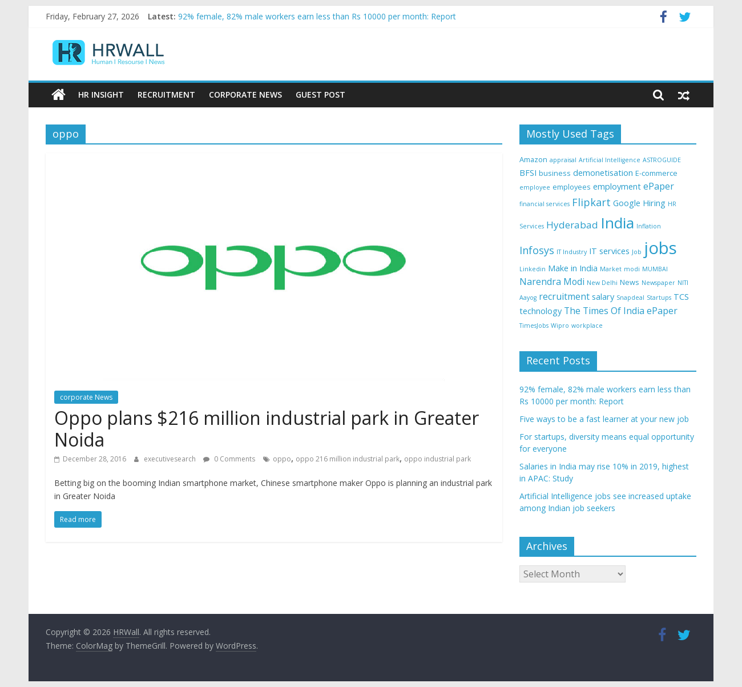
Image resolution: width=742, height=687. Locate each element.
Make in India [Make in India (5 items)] (573, 268)
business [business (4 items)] (555, 173)
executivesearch (170, 459)
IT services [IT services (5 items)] (609, 251)
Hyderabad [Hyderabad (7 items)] (572, 224)
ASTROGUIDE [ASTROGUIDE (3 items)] (662, 160)
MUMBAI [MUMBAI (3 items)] (655, 269)
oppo (282, 459)
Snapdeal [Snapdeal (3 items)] (630, 298)
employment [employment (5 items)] (617, 186)
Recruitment (166, 94)
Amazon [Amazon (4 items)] (533, 159)
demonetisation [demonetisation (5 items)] (603, 172)
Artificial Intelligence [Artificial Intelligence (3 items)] (609, 160)
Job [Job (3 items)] (637, 252)
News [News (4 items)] (629, 282)
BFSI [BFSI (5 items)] (528, 172)
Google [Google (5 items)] (626, 203)
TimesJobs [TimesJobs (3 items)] (534, 326)
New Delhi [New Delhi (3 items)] (602, 283)
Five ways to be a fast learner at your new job (604, 418)
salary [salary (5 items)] (603, 296)
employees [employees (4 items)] (572, 187)
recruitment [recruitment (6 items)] (564, 296)
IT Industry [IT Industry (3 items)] (571, 252)
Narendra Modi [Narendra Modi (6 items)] (551, 281)
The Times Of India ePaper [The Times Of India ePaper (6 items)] (621, 310)
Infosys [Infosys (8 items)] (536, 250)
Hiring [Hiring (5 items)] (654, 203)
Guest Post (320, 94)
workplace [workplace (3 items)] (587, 326)
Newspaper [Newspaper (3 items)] (658, 283)
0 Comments (229, 459)
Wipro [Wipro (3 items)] (560, 326)
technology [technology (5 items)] (540, 311)
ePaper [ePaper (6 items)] (658, 186)
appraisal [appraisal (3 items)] (563, 160)
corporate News (86, 397)
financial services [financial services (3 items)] (544, 204)
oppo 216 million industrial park (348, 459)
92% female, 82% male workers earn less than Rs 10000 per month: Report (317, 16)
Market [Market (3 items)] (611, 269)
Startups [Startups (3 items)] (659, 298)
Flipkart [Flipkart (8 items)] (591, 202)
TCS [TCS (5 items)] (681, 296)
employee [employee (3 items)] (534, 187)
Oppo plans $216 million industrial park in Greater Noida (266, 428)
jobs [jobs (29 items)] (660, 247)
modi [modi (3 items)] (632, 269)
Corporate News (245, 94)
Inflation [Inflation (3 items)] (648, 226)
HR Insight (101, 94)
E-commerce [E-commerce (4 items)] (656, 173)
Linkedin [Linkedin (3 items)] (532, 269)
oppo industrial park (437, 459)
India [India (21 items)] (617, 222)
